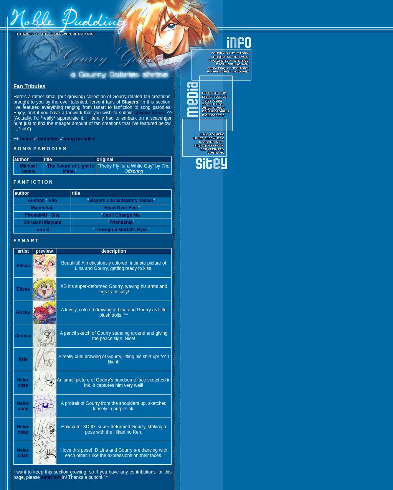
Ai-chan (36, 200)
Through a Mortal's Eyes (121, 229)
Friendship (121, 222)
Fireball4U (36, 215)
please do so (149, 112)
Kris (23, 359)
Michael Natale (28, 168)
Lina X (42, 229)
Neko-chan (23, 382)
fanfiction (48, 138)
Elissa (23, 265)
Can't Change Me (121, 215)
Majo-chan (42, 207)
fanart (26, 138)
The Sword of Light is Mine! (70, 168)
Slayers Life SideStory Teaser (121, 200)
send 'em (51, 477)
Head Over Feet (121, 207)
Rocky (23, 312)
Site (52, 200)
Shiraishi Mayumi (42, 222)
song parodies (79, 138)
